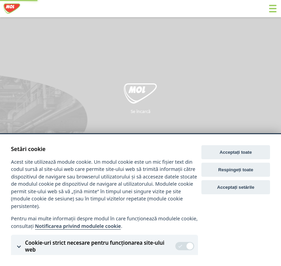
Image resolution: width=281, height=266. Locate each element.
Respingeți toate (235, 169)
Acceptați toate (236, 152)
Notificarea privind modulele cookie (78, 226)
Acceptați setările (236, 187)
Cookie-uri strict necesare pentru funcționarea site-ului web (94, 246)
